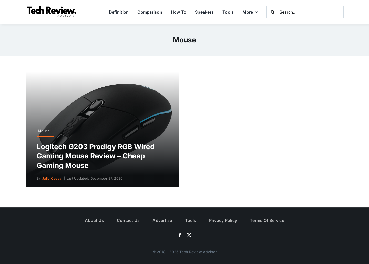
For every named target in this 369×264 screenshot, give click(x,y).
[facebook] (180, 235)
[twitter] (189, 235)
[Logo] (52, 7)
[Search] (272, 12)
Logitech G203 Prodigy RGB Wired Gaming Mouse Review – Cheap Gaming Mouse (96, 156)
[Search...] (305, 12)
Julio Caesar (52, 178)
